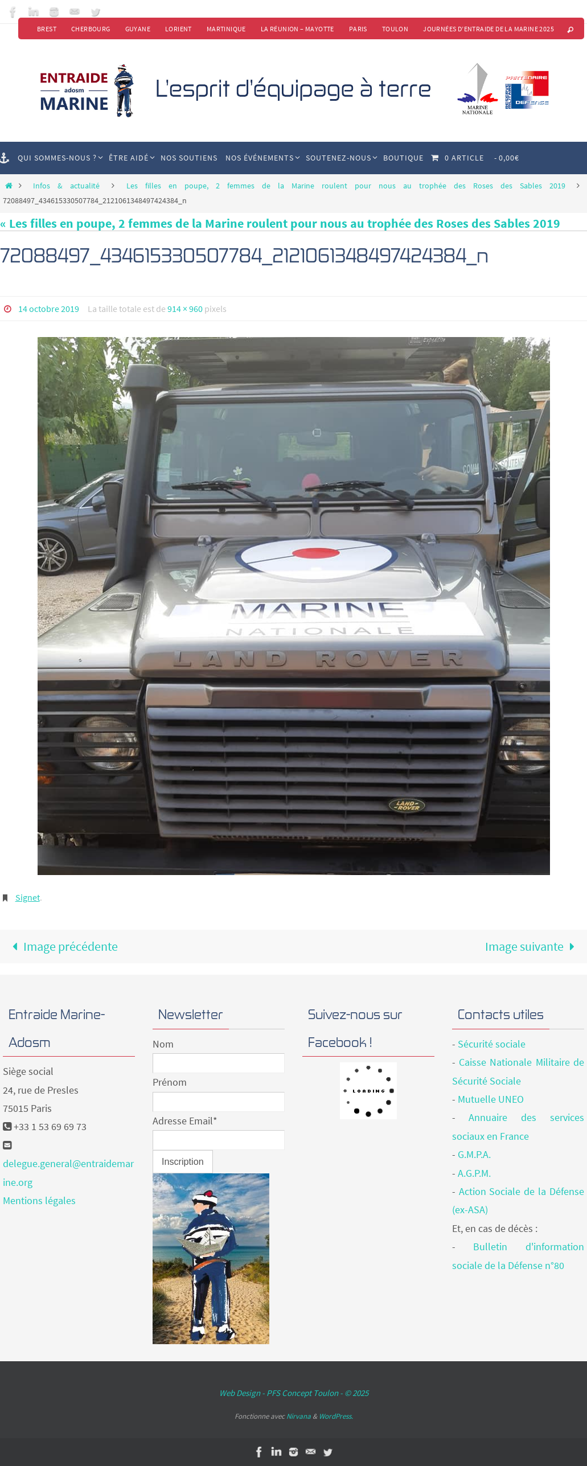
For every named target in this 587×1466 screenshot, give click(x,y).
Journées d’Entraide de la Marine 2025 (488, 28)
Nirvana (298, 1416)
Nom (163, 1043)
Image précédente (62, 946)
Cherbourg (90, 28)
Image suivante (533, 946)
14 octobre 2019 (48, 308)
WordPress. (336, 1416)
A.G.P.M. (474, 1173)
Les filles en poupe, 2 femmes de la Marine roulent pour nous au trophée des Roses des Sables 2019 (345, 185)
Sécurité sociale (492, 1043)
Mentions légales (39, 1200)
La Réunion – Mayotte (297, 28)
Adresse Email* (185, 1120)
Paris (358, 28)
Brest (46, 28)
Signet (27, 897)
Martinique (226, 28)
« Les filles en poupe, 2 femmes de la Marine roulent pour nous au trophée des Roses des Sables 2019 (280, 223)
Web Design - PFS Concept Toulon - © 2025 (293, 1392)
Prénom (170, 1082)
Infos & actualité (66, 185)
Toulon (395, 28)
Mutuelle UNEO (491, 1099)
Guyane (137, 28)
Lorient (178, 28)
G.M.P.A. (474, 1154)
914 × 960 (185, 308)
